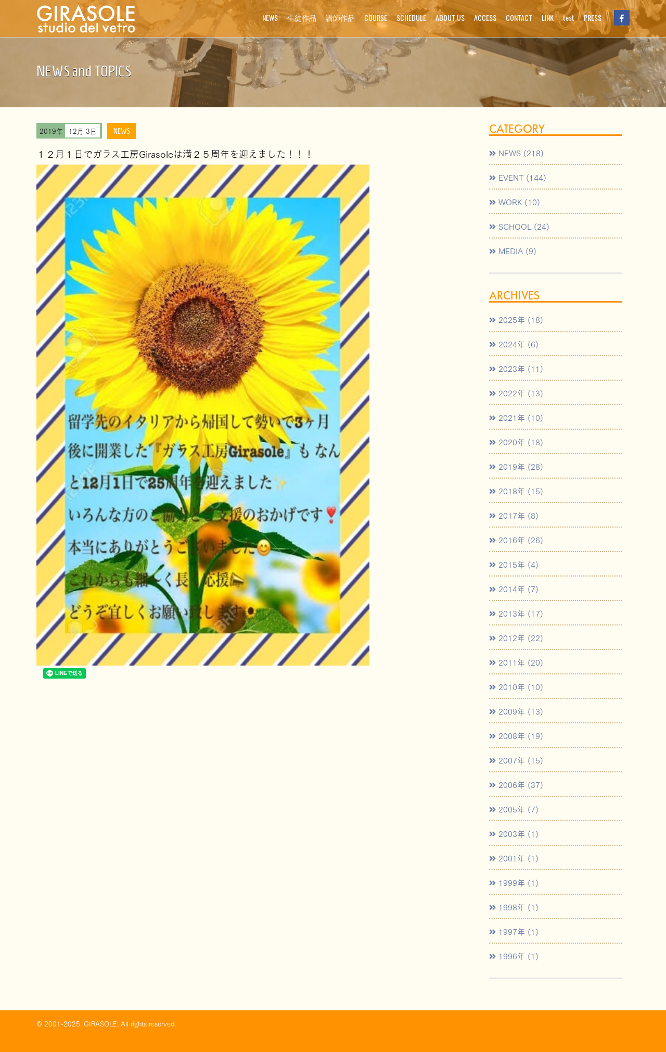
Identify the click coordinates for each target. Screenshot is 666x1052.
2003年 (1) (514, 833)
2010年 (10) (516, 686)
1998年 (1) (514, 906)
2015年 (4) (514, 564)
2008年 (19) (516, 735)
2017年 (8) (514, 515)
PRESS (592, 17)
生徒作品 (301, 17)
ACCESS (485, 17)
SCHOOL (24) (519, 226)
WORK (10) (514, 201)
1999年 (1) (514, 882)
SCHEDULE (411, 17)
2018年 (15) (516, 490)
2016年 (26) (516, 539)
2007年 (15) (516, 760)
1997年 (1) (514, 931)
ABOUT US (450, 17)
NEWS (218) (516, 152)
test (568, 17)
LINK (548, 17)
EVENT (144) (517, 177)
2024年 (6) (514, 343)
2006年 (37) (516, 784)
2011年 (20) (516, 662)
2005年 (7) (514, 809)
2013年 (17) (516, 613)
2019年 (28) (516, 466)
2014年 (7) (514, 588)
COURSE (375, 17)
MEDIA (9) (512, 250)
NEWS (270, 17)
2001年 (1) (514, 857)
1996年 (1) (514, 955)
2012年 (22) (516, 637)
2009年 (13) (516, 711)
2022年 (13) (516, 392)
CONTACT (519, 17)
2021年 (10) (516, 417)
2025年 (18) (516, 319)
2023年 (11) (516, 368)
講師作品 (340, 17)
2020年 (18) (516, 441)
